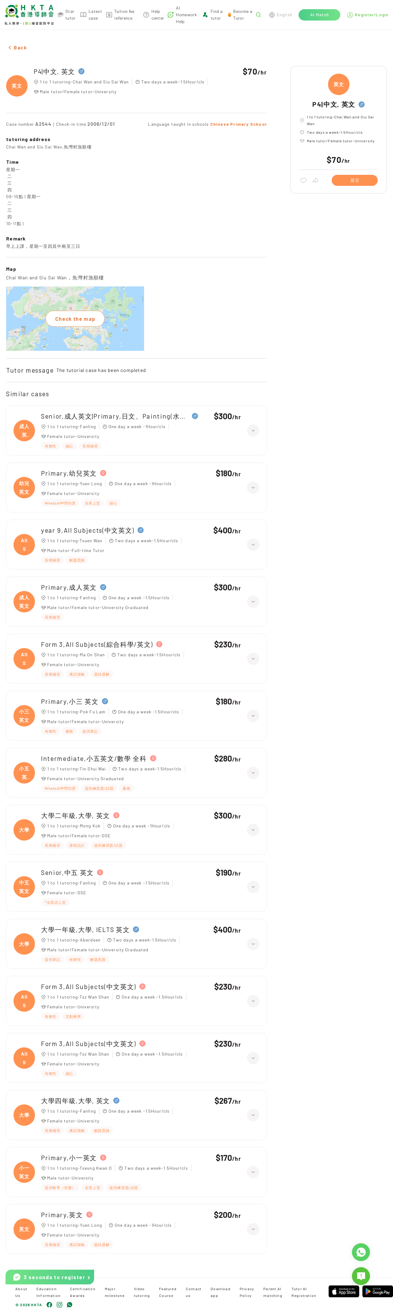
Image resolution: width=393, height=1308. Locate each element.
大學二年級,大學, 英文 (75, 815)
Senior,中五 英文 (67, 872)
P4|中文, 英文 (54, 71)
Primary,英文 (62, 1214)
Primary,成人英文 (69, 587)
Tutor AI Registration (304, 1292)
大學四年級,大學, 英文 (75, 1100)
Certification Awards (83, 1292)
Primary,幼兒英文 (69, 473)
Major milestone (115, 1292)
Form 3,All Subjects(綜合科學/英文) (97, 644)
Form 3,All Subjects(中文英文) (88, 986)
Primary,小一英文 (69, 1157)
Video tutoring (142, 1292)
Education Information (48, 1292)
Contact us (193, 1292)
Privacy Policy (247, 1292)
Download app (221, 1292)
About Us (21, 1292)
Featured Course (168, 1292)
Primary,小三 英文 (70, 701)
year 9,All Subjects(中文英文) (87, 530)
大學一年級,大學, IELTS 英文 (85, 929)
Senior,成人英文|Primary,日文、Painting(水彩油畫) (115, 416)
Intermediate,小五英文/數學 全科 (94, 758)
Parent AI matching (272, 1292)
